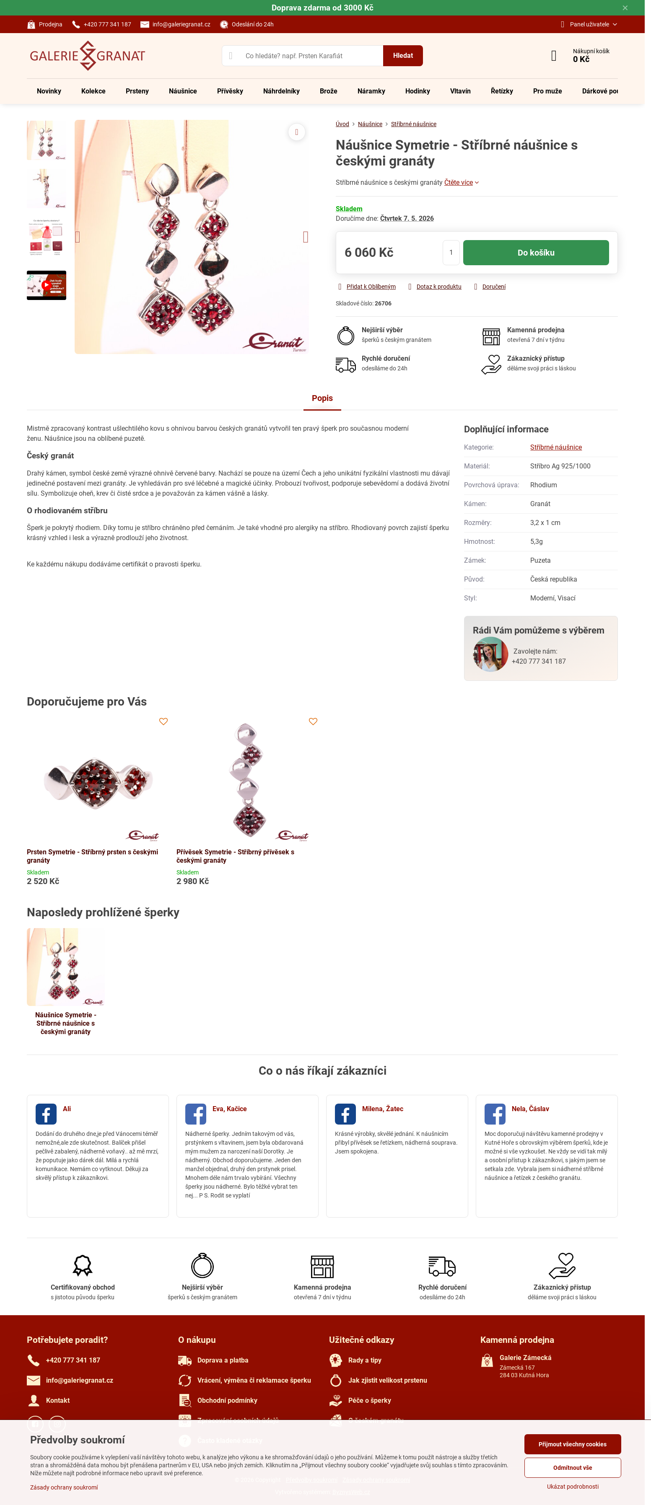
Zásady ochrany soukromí (64, 1487)
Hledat (403, 55)
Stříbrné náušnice (556, 447)
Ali (67, 1109)
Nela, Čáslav (530, 1109)
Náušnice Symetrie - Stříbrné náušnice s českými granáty (65, 1023)
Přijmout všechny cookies (573, 1444)
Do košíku (536, 253)
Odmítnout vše (572, 1467)
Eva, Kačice (230, 1109)
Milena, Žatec (382, 1109)
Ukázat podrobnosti (573, 1486)
